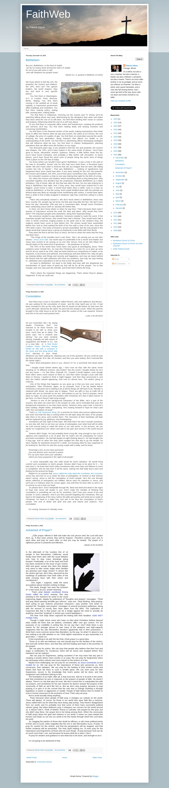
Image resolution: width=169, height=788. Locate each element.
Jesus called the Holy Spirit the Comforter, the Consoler (77, 473)
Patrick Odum (132, 66)
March (118, 201)
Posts (115, 259)
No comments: (60, 285)
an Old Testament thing (45, 412)
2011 (115, 223)
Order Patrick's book (121, 249)
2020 (115, 137)
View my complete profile (121, 101)
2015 (115, 155)
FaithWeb (48, 14)
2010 (115, 227)
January (119, 208)
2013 (115, 216)
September (120, 180)
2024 (115, 122)
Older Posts (97, 757)
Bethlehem (33, 60)
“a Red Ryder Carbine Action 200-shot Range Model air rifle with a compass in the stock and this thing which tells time (42, 349)
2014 (115, 213)
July (117, 187)
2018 (115, 144)
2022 (115, 130)
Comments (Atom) (44, 762)
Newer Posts (31, 757)
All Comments (119, 264)
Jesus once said (40, 239)
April (118, 197)
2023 (115, 126)
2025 (115, 119)
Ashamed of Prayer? (39, 530)
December (120, 158)
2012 (115, 220)
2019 (115, 140)
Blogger (95, 776)
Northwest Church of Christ (124, 240)
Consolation (33, 296)
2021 (115, 133)
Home (26, 48)
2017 (115, 147)
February (119, 205)
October (119, 176)
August (119, 183)
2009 (115, 230)
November (120, 172)
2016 (115, 151)
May (118, 194)
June (118, 190)
